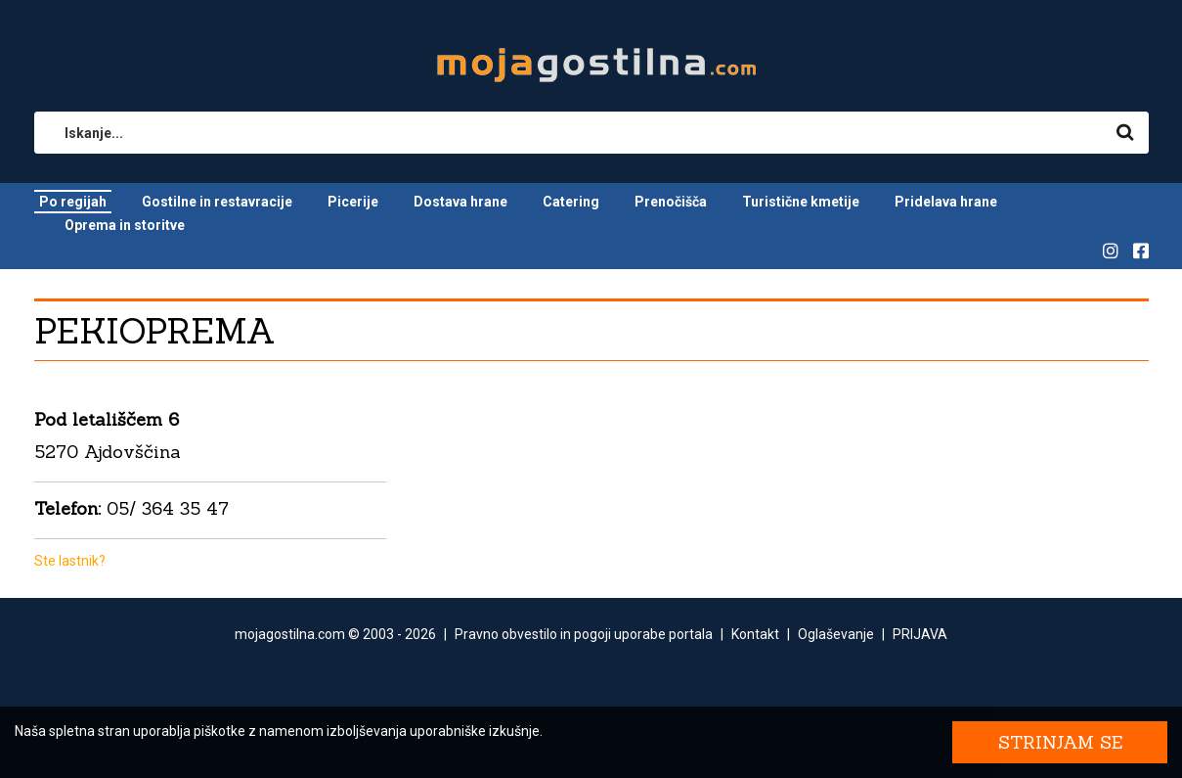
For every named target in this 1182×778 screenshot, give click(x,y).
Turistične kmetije (800, 201)
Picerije (353, 201)
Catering (571, 201)
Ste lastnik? (70, 561)
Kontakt (755, 634)
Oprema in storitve (125, 225)
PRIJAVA (920, 634)
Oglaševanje (836, 634)
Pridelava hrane (946, 201)
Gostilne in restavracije (217, 201)
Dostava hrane (460, 201)
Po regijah (73, 201)
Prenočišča (671, 201)
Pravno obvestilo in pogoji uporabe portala (584, 634)
